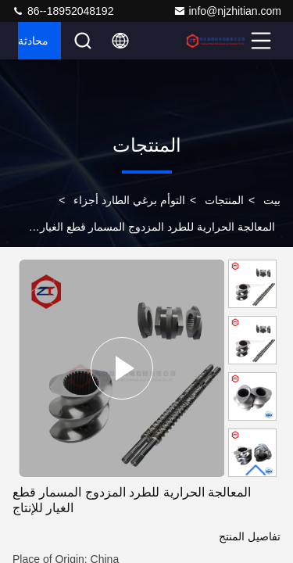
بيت (271, 200)
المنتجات (224, 200)
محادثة (33, 40)
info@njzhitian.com (227, 11)
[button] (256, 470)
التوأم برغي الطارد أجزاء (129, 200)
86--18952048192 (62, 11)
